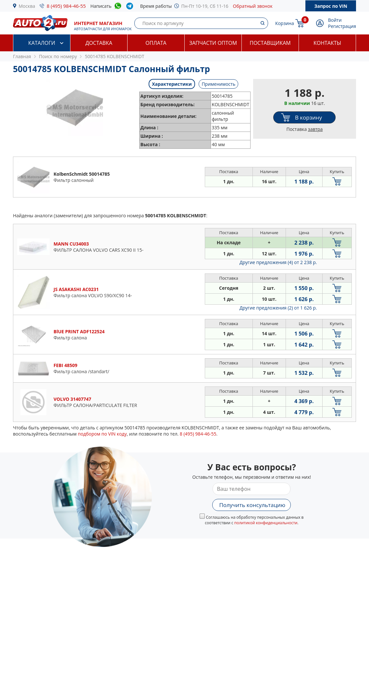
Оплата (155, 42)
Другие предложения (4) (278, 262)
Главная (22, 56)
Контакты (327, 42)
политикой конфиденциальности (266, 523)
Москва (27, 6)
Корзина (284, 23)
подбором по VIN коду (102, 434)
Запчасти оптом (213, 42)
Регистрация (342, 26)
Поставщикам (270, 42)
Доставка (98, 42)
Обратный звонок (253, 6)
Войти (335, 20)
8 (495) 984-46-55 (66, 6)
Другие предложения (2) (278, 308)
